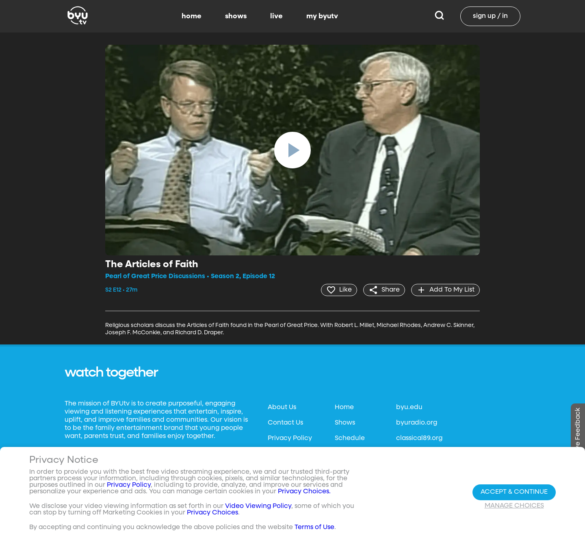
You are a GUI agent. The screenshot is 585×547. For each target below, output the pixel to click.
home (192, 16)
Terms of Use (314, 527)
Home (344, 407)
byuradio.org (416, 423)
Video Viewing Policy (258, 506)
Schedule (350, 438)
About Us (282, 407)
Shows (345, 423)
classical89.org (419, 438)
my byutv (322, 16)
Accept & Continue (514, 492)
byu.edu (409, 407)
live (276, 16)
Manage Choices (514, 506)
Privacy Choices (212, 513)
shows (236, 16)
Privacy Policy (290, 438)
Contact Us (285, 423)
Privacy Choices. (304, 491)
